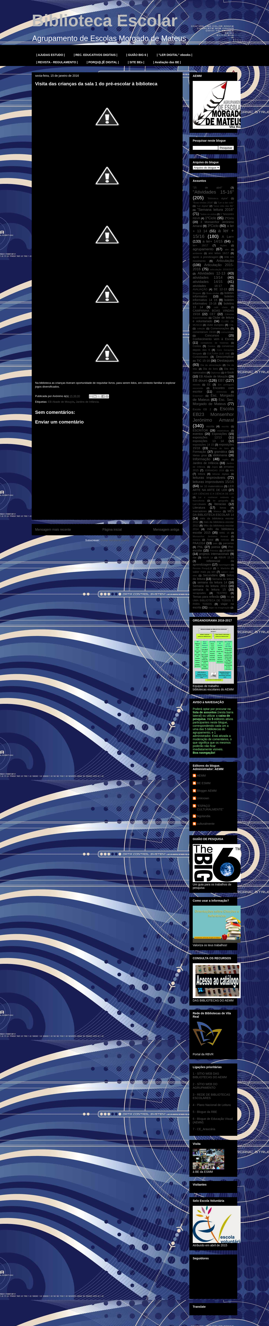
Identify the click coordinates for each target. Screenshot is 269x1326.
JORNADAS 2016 (214, 470)
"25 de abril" (207, 187)
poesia (215, 547)
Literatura (199, 507)
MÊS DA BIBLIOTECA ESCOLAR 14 (213, 512)
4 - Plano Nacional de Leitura (212, 1105)
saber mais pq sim (204, 571)
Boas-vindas (212, 293)
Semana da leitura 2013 (210, 586)
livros (223, 507)
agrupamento (203, 249)
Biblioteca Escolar (105, 20)
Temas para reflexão (206, 596)
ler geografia (220, 500)
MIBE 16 (224, 533)
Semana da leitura (223, 579)
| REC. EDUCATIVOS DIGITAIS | (95, 55)
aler (227, 249)
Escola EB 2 (202, 409)
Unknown (203, 798)
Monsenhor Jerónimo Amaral (210, 536)
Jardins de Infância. (88, 401)
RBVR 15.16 (226, 557)
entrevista (221, 392)
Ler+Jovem (199, 504)
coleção (201, 328)
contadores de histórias (214, 343)
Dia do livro (210, 368)
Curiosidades (200, 356)
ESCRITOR (200, 430)
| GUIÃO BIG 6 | (137, 55)
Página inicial (112, 529)
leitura (201, 473)
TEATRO (221, 593)
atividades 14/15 (208, 282)
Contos (197, 346)
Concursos (212, 335)
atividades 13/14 (208, 278)
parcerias (228, 543)
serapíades (199, 593)
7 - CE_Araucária (204, 1129)
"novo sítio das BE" (223, 206)
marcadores (200, 511)
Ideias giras (200, 455)
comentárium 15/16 (204, 332)
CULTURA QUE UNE (218, 353)
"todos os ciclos (208, 214)
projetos (228, 550)
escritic (225, 426)
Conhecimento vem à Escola (213, 339)
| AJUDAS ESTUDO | (50, 55)
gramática (220, 451)
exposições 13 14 (208, 441)
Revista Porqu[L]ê (202, 568)
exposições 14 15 (203, 444)
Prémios (214, 550)
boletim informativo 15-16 (213, 301)
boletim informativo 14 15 (213, 298)
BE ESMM (204, 783)
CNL (231, 325)
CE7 (212, 314)
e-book (229, 372)
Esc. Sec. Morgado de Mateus (213, 402)
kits (232, 470)
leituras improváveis (209, 478)
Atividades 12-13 (211, 273)
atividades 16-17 (207, 286)
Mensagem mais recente (53, 529)
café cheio (221, 307)
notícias (225, 539)
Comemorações (220, 328)
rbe (194, 557)
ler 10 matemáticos (211, 486)
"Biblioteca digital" (217, 198)
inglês (225, 459)
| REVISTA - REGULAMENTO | (57, 62)
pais (215, 543)
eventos (198, 433)
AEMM (201, 775)
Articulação (225, 261)
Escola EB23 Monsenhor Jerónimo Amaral (213, 414)
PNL (200, 547)
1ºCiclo (210, 218)
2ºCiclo (229, 218)
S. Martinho (223, 568)
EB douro (200, 381)
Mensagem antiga (166, 529)
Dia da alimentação (211, 365)
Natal (210, 539)
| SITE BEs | (136, 62)
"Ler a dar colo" (226, 202)
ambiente (197, 253)
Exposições (219, 433)
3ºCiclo (213, 226)
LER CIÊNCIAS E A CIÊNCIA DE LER (213, 493)
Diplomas (216, 372)
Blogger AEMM (206, 790)
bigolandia (203, 816)
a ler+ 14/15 (213, 241)
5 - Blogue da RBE (205, 1112)
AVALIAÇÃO (200, 289)
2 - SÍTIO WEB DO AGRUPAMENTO (205, 1085)
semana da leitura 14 (212, 582)
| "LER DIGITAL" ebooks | (174, 55)
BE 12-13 (220, 289)
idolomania (220, 455)
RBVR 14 (208, 557)
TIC (228, 597)
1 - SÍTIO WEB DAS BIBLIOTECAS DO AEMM (210, 1075)
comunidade (227, 332)
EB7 (221, 381)
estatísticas (223, 430)
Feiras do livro (219, 448)
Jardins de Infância (205, 463)
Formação (199, 451)
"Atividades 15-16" (213, 192)
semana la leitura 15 (209, 589)
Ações (223, 245)
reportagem (224, 564)
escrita (210, 426)
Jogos (215, 467)
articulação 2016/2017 (222, 269)
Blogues (197, 293)
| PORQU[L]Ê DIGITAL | (103, 62)
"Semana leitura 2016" (215, 210)
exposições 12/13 (207, 437)
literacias (220, 504)
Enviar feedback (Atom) (115, 540)
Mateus (217, 511)
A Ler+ (228, 237)
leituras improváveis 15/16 (213, 482)
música (196, 539)
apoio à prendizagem (205, 257)
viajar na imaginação (219, 607)
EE (209, 384)
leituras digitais (220, 474)
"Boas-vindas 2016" (203, 202)
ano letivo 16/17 (218, 253)
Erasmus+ (198, 396)
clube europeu (215, 324)
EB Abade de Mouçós (61, 401)
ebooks (196, 384)
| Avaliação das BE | (167, 62)
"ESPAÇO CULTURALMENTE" (210, 807)
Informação (201, 459)
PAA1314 (199, 543)
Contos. (212, 346)
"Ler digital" (202, 206)
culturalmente (206, 823)
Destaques (225, 361)
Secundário (210, 575)
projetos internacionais (214, 553)
